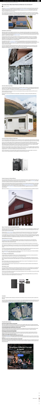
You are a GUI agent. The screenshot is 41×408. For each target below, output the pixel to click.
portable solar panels (10, 232)
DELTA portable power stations (29, 185)
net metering (33, 180)
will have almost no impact (23, 88)
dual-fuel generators (10, 186)
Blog (4, 2)
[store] (38, 1)
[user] (36, 1)
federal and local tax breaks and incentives (15, 188)
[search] (34, 1)
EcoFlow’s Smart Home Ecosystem (28, 184)
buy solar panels (7, 8)
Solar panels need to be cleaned (6, 239)
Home (2, 2)
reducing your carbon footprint (24, 9)
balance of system (17, 34)
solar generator (13, 41)
